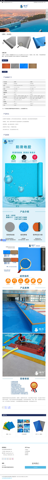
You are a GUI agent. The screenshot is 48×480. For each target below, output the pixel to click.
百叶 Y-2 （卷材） (8, 406)
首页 (21, 21)
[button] (44, 43)
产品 (27, 21)
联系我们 (5, 60)
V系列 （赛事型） (8, 408)
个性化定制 (24, 434)
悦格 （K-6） (9, 434)
